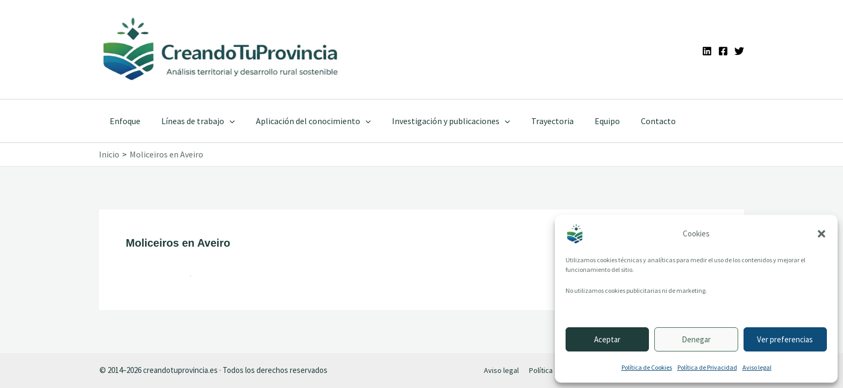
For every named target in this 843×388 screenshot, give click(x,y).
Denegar (696, 339)
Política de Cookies (646, 367)
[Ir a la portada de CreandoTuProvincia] (221, 49)
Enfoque (123, 121)
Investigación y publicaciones (437, 120)
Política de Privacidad (707, 367)
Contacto (633, 121)
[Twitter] (739, 51)
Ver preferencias (785, 339)
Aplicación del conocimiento (303, 120)
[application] (223, 120)
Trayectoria (534, 121)
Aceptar (607, 339)
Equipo (585, 121)
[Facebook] (723, 51)
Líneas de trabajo (192, 120)
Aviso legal (756, 367)
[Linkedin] (707, 51)
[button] (821, 233)
